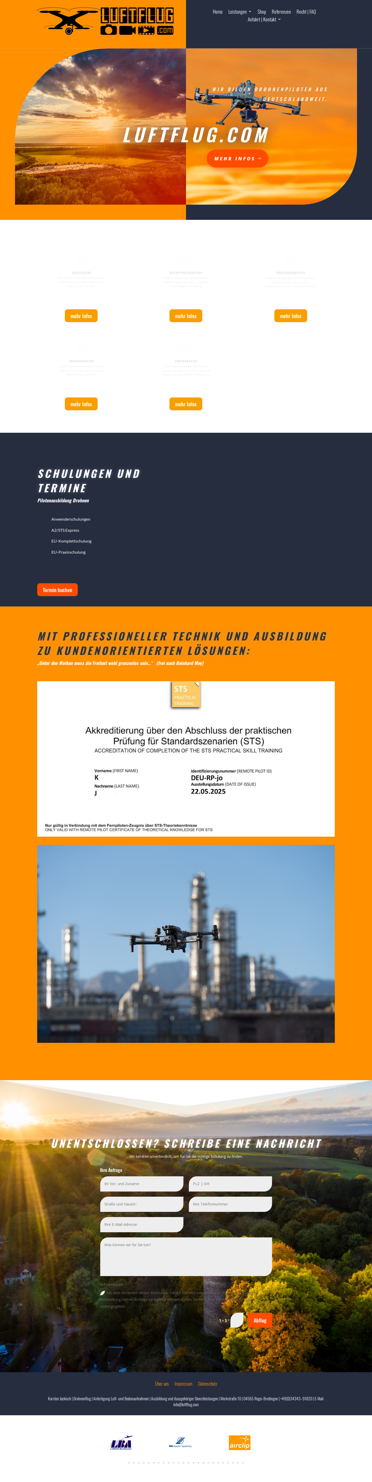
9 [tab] (168, 1463)
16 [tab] (203, 1463)
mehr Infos (186, 158)
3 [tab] (139, 1463)
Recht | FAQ (306, 12)
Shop (262, 12)
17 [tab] (208, 1463)
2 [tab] (134, 1463)
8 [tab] (163, 1463)
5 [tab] (149, 1463)
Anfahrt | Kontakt (262, 20)
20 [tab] (223, 1463)
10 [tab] (173, 1463)
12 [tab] (183, 1463)
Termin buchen (57, 590)
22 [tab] (233, 1463)
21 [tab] (228, 1463)
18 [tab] (213, 1463)
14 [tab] (193, 1463)
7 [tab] (158, 1463)
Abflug (260, 1320)
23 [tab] (238, 1463)
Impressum (183, 1384)
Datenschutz (207, 1384)
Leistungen (237, 12)
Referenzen (281, 12)
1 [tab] (129, 1463)
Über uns (162, 1384)
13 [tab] (188, 1463)
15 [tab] (198, 1463)
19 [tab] (218, 1463)
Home (218, 12)
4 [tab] (144, 1463)
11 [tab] (178, 1463)
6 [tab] (153, 1463)
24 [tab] (243, 1463)
